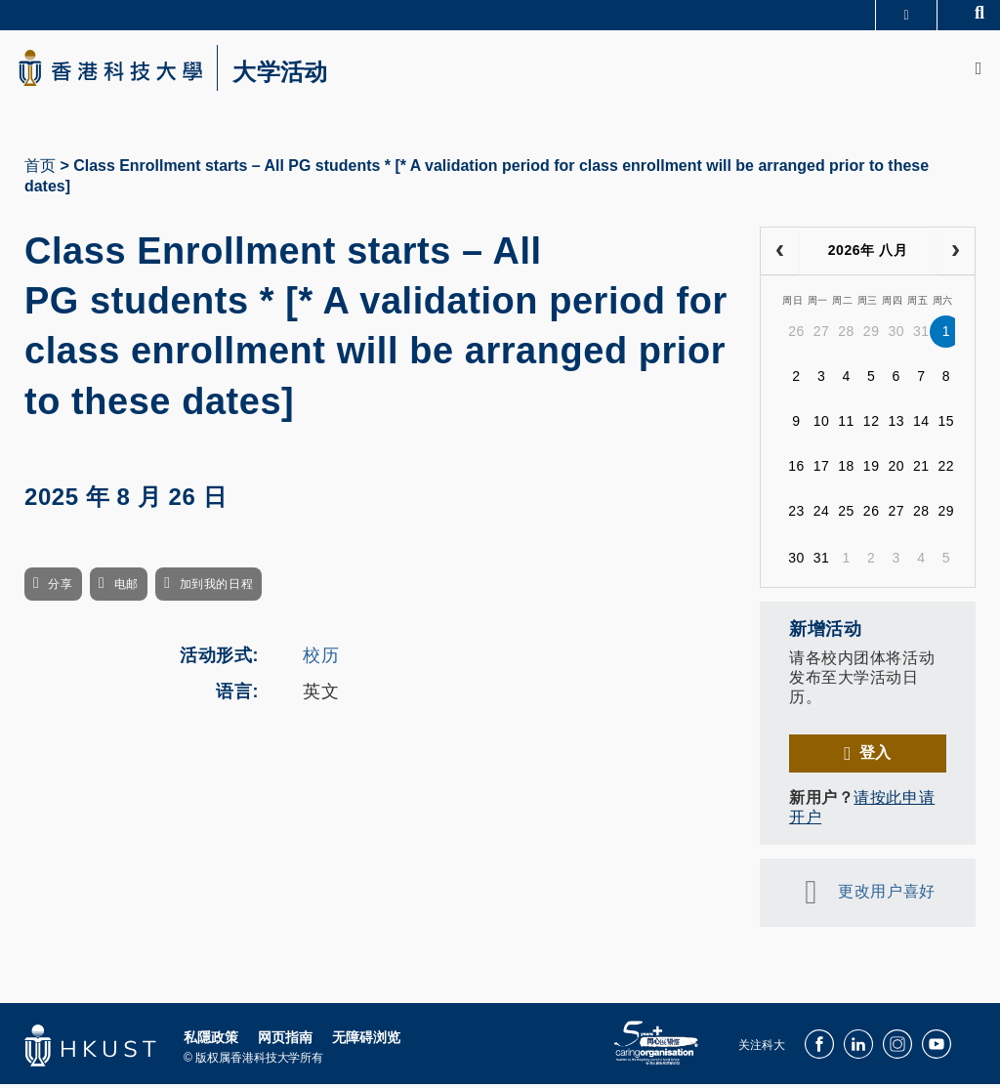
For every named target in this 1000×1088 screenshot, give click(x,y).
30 (896, 336)
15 (946, 426)
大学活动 (293, 74)
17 (821, 471)
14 (921, 426)
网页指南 (285, 1041)
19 (871, 471)
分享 (60, 589)
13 (896, 426)
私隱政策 (211, 1041)
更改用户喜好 (886, 895)
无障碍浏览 (366, 1041)
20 (896, 471)
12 (871, 426)
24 (821, 515)
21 (921, 471)
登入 (875, 756)
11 (846, 426)
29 (871, 336)
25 (846, 515)
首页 (40, 169)
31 (921, 336)
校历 (321, 659)
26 (796, 336)
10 (821, 426)
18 (846, 471)
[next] (956, 254)
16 (796, 471)
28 (846, 336)
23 (796, 515)
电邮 (126, 589)
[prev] (780, 254)
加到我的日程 (216, 589)
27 (821, 336)
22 (946, 471)
